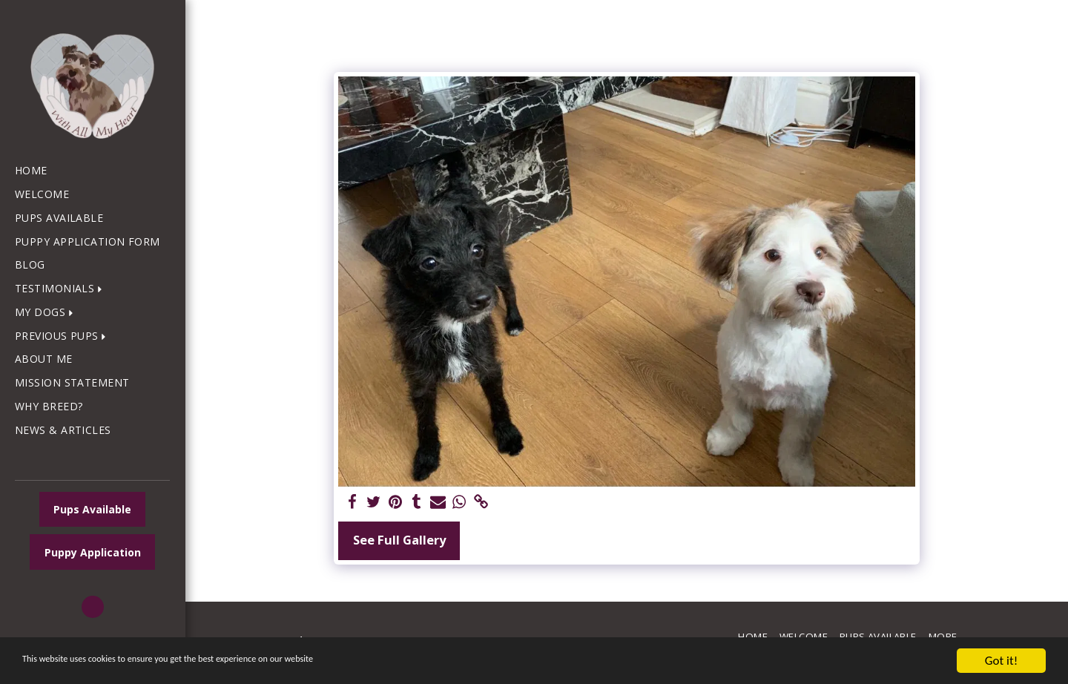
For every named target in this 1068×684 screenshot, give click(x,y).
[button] (61, 288)
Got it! (1001, 660)
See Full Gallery (399, 539)
